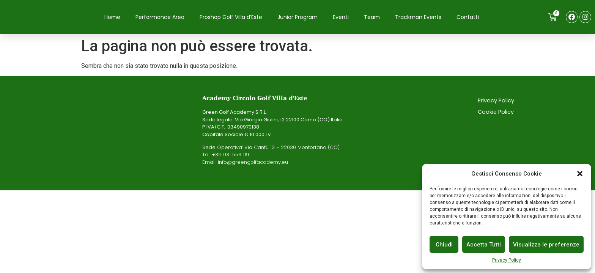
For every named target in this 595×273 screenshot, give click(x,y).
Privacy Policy (506, 260)
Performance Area (159, 17)
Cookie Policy (496, 113)
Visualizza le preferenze (546, 244)
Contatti (467, 17)
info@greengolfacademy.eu (253, 162)
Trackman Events (418, 17)
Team (372, 17)
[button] (580, 173)
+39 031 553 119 (230, 155)
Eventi (341, 17)
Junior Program (297, 17)
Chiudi (444, 244)
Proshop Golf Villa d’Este (231, 17)
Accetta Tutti (483, 244)
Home (112, 17)
